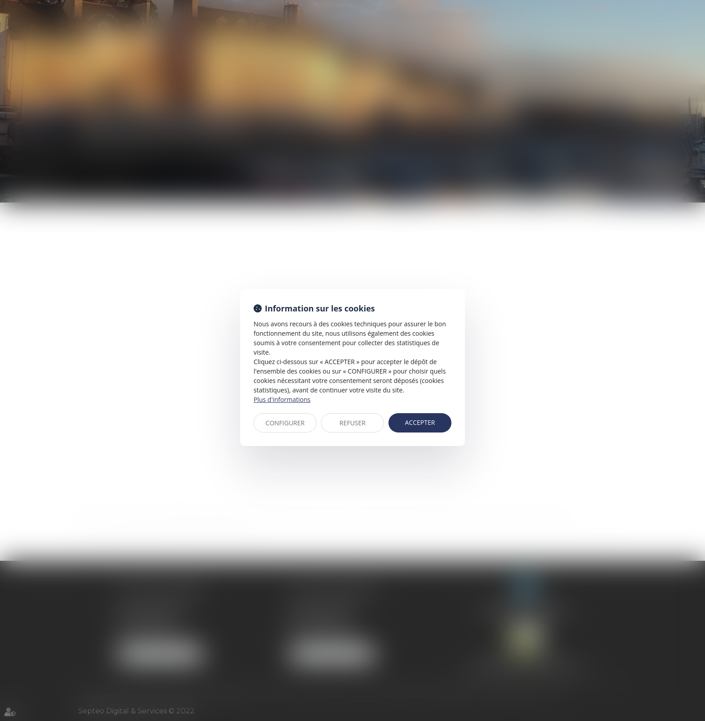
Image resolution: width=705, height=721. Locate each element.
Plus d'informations (282, 399)
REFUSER (352, 423)
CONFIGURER (285, 423)
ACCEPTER (420, 422)
